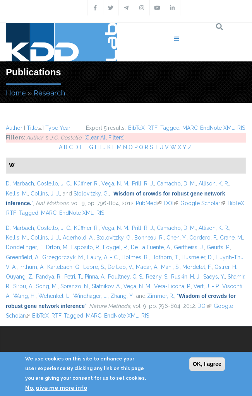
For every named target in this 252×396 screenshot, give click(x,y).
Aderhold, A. (78, 238)
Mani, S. (170, 267)
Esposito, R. (85, 247)
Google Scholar (202, 203)
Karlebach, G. (64, 267)
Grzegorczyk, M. (63, 257)
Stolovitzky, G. (91, 193)
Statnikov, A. (106, 286)
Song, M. (47, 286)
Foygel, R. (115, 247)
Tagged (170, 128)
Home (16, 93)
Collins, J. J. (45, 193)
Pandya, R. (49, 277)
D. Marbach (20, 183)
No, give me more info (56, 388)
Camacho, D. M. (176, 183)
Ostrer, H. (225, 267)
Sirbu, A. (23, 286)
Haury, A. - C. (103, 257)
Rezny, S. (157, 277)
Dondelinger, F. (24, 247)
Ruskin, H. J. (186, 277)
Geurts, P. (218, 247)
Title (32, 128)
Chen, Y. (176, 238)
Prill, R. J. (143, 183)
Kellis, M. (17, 193)
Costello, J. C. (54, 183)
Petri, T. (73, 277)
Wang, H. (24, 296)
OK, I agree (207, 364)
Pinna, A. (95, 277)
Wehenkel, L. (54, 296)
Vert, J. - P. (206, 286)
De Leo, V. (120, 267)
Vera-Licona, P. (172, 286)
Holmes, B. (135, 257)
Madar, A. (147, 267)
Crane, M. (231, 238)
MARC (190, 128)
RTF (152, 128)
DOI (171, 203)
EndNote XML (217, 128)
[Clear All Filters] (104, 137)
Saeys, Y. (214, 277)
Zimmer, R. (160, 296)
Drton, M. (57, 247)
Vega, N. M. (115, 183)
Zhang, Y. (122, 296)
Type (51, 128)
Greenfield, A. (22, 257)
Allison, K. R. (214, 183)
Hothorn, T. (165, 257)
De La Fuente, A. (151, 247)
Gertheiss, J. (189, 247)
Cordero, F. (203, 238)
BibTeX (136, 128)
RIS (241, 128)
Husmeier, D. (197, 257)
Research (49, 93)
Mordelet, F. (197, 267)
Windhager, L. (90, 296)
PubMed (148, 203)
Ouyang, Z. (19, 277)
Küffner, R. (86, 183)
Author (14, 128)
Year (65, 128)
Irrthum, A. (32, 267)
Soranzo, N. (74, 286)
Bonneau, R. (149, 238)
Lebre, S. (94, 267)
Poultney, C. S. (125, 277)
